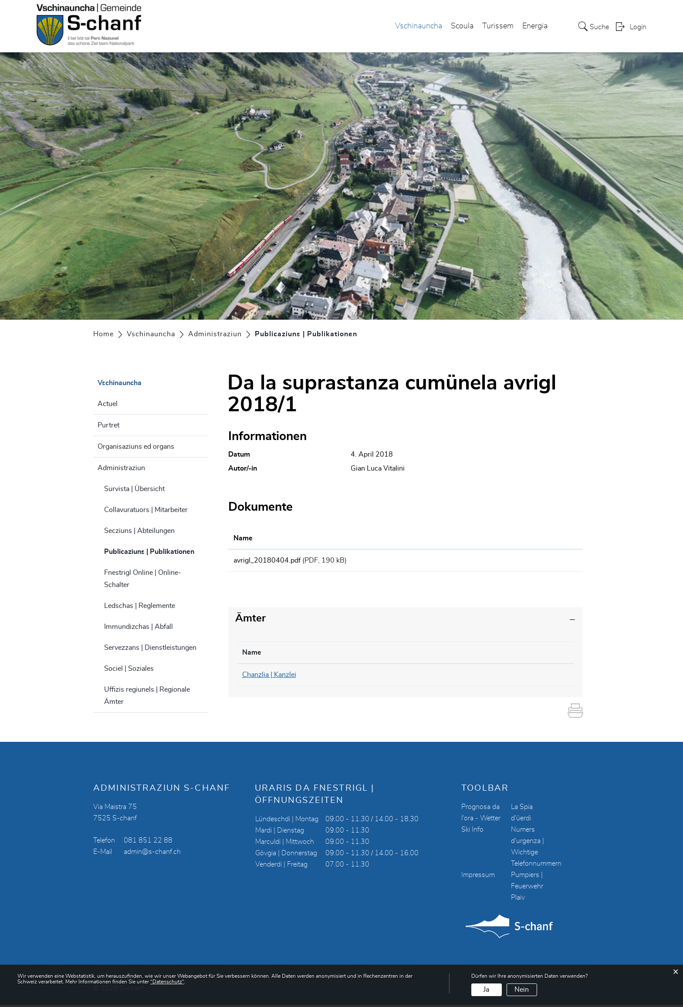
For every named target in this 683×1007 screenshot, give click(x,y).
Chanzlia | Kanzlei (269, 677)
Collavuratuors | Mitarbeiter (146, 509)
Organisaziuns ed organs (136, 446)
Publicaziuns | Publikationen (156, 550)
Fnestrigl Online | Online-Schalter (142, 578)
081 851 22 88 (148, 842)
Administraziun (121, 467)
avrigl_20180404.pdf (267, 560)
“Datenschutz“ (167, 981)
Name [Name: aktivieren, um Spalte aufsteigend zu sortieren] (243, 538)
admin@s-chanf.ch (152, 853)
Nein (521, 989)
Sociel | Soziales (129, 668)
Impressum (478, 877)
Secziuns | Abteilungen (139, 530)
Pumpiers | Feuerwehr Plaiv (527, 888)
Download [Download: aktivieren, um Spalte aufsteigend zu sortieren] (507, 538)
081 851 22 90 (376, 677)
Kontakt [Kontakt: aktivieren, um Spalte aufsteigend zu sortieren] (464, 655)
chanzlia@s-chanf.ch (484, 677)
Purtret (108, 425)
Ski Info (472, 831)
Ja (486, 989)
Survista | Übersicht (134, 488)
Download (534, 562)
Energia (535, 27)
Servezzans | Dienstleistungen (150, 647)
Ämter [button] (250, 621)
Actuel (108, 403)
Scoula (462, 27)
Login (638, 27)
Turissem (498, 27)
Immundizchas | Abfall (138, 626)
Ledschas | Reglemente (139, 605)
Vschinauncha (418, 27)
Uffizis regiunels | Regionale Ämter (147, 695)
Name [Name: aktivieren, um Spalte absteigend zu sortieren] (251, 655)
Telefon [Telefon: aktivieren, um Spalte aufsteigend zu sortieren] (363, 655)
